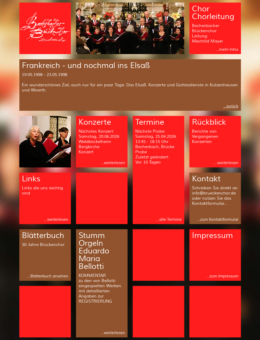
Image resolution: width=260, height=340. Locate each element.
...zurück (230, 106)
